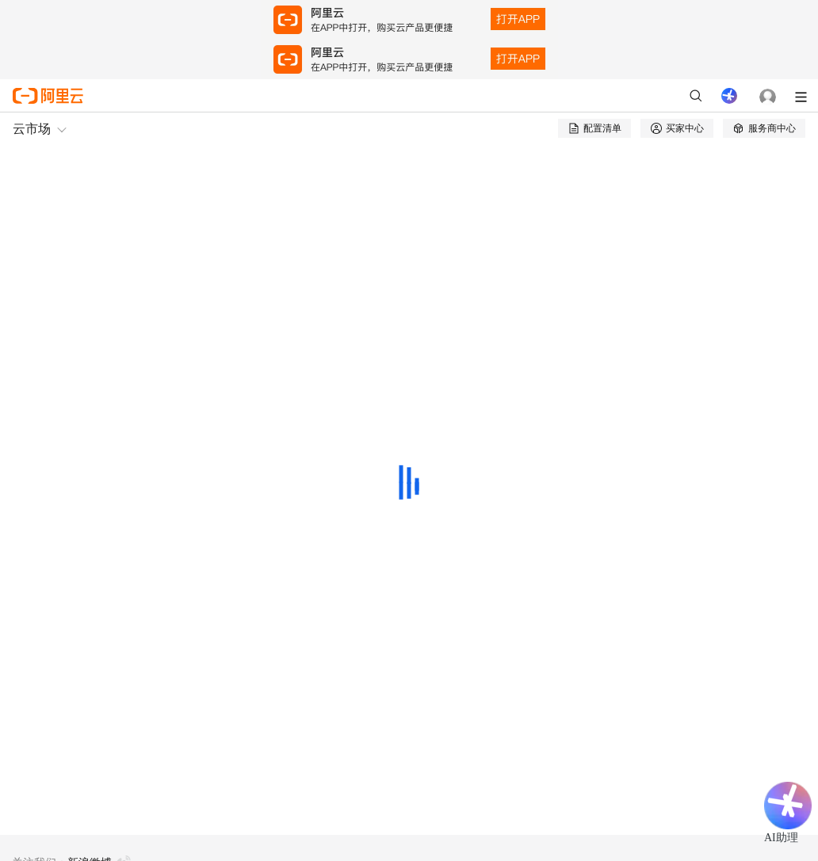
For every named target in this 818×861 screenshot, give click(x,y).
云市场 (32, 128)
